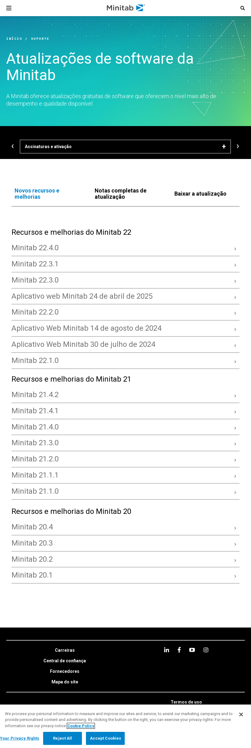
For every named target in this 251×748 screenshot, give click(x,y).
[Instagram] (205, 649)
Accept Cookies (105, 738)
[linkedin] (166, 649)
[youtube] (192, 650)
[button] (242, 8)
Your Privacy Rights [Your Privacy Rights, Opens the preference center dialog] (19, 738)
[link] (65, 650)
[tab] (48, 193)
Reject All (62, 738)
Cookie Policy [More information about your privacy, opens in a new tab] (80, 725)
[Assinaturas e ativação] (125, 146)
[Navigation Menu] (8, 8)
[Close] (241, 714)
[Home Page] (126, 8)
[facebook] (179, 650)
